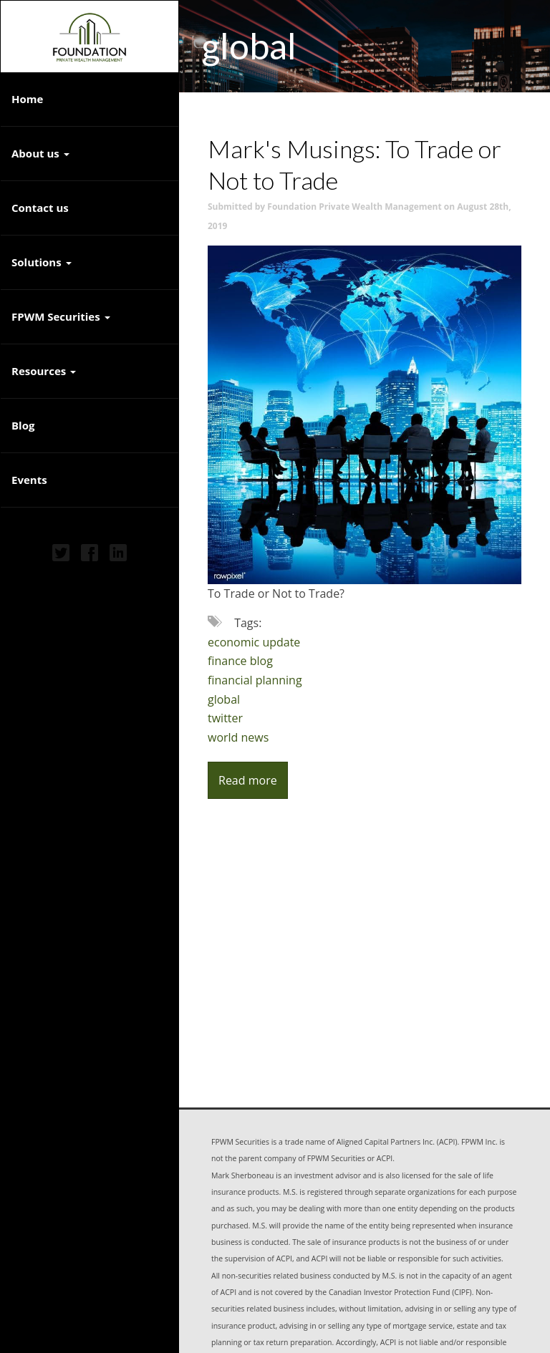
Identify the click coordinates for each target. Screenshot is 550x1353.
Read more (247, 780)
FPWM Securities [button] (60, 316)
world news (238, 737)
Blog (22, 425)
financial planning (255, 680)
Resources (38, 371)
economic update (254, 642)
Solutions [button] (41, 262)
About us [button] (40, 153)
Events (29, 479)
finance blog (240, 661)
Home (27, 99)
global (224, 699)
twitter (225, 718)
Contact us (40, 207)
